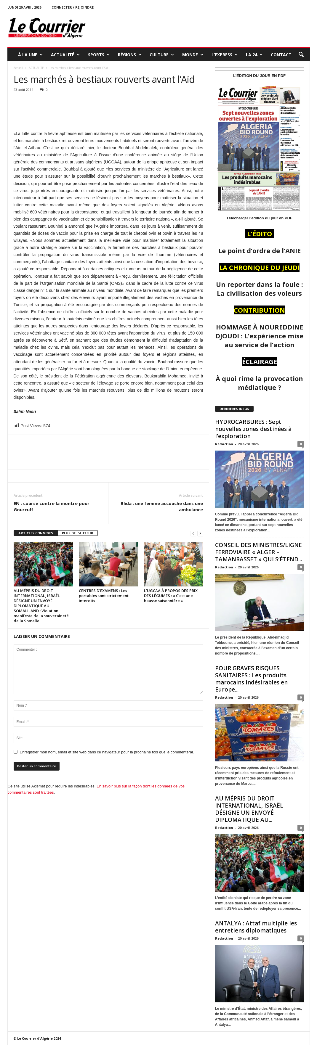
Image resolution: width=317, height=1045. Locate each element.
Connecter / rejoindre (73, 7)
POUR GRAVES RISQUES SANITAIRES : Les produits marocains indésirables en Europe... (251, 678)
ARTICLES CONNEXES (35, 533)
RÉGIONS (129, 54)
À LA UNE (30, 54)
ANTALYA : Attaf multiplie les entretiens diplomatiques (256, 926)
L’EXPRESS (225, 54)
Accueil (18, 68)
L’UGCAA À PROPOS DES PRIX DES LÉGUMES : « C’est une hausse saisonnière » (171, 595)
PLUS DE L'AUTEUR (77, 533)
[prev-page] (193, 533)
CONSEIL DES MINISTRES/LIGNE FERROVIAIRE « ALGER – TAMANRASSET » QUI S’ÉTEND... (258, 552)
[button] (301, 54)
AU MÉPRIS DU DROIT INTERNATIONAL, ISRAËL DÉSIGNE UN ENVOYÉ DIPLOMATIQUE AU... (249, 809)
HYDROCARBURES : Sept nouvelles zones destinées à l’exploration (253, 429)
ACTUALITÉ (65, 54)
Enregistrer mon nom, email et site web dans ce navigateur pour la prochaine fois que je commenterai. (107, 752)
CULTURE (162, 54)
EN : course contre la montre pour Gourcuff (51, 506)
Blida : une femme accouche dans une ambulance (162, 506)
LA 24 (254, 54)
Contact (281, 54)
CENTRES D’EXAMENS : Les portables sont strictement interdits (104, 595)
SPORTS (99, 54)
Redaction (224, 444)
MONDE (192, 54)
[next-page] (200, 533)
